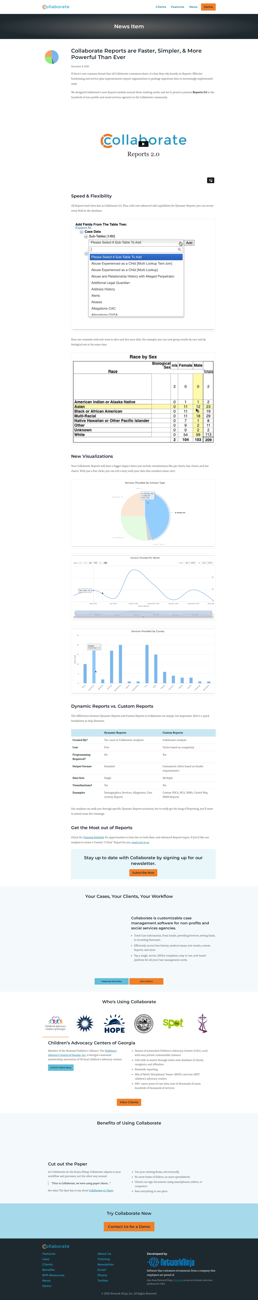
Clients (161, 7)
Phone (102, 1275)
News (193, 7)
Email (101, 1270)
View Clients (129, 1102)
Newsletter (105, 1264)
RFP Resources (53, 1275)
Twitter (102, 1280)
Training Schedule (93, 837)
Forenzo (178, 1280)
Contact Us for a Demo (129, 1227)
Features (177, 7)
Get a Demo (146, 981)
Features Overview (112, 981)
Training (103, 1259)
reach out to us (140, 842)
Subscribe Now (143, 872)
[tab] (55, 1145)
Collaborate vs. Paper (101, 1190)
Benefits (48, 1270)
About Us (104, 1253)
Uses (45, 1259)
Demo (208, 7)
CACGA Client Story (60, 1067)
